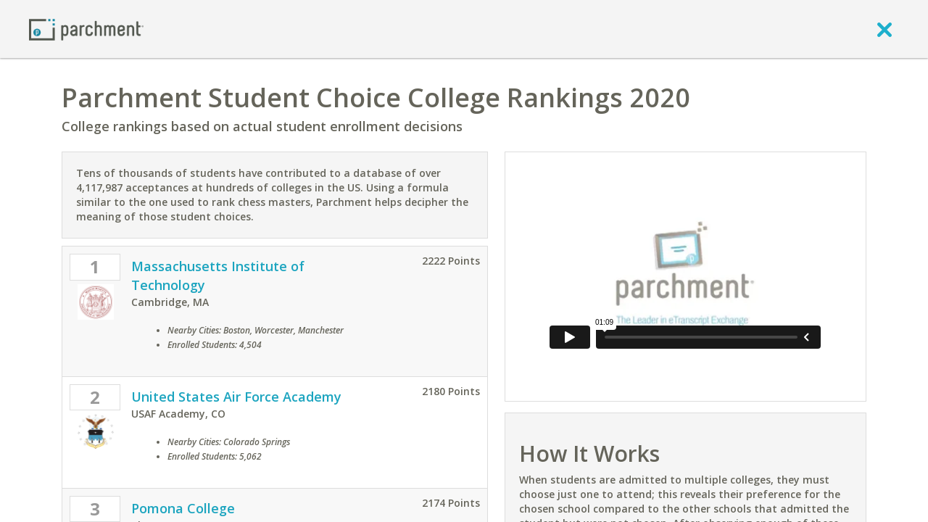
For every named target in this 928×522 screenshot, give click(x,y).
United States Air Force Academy (236, 396)
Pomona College (183, 508)
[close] (884, 29)
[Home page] (86, 29)
